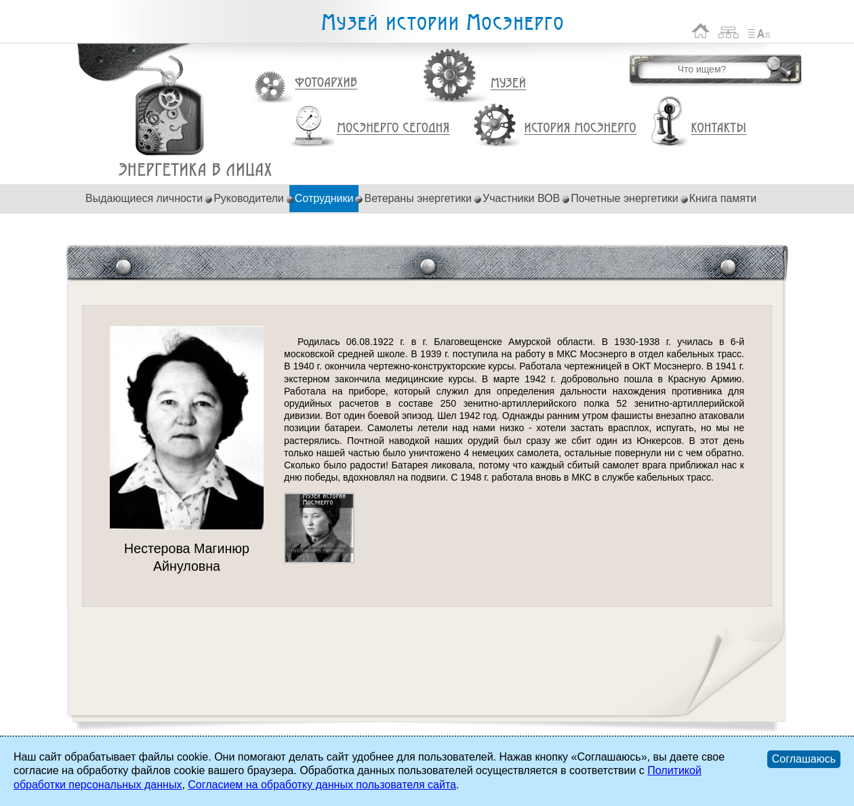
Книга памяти (722, 198)
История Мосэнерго (580, 128)
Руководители (249, 198)
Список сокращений (759, 30)
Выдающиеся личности (144, 198)
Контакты (718, 128)
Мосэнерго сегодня (393, 128)
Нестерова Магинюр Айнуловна (195, 169)
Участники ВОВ (521, 198)
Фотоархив (326, 83)
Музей (509, 83)
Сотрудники (324, 198)
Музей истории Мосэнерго (442, 23)
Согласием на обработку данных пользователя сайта (322, 784)
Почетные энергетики (624, 198)
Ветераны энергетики (418, 198)
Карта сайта (729, 30)
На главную (701, 30)
